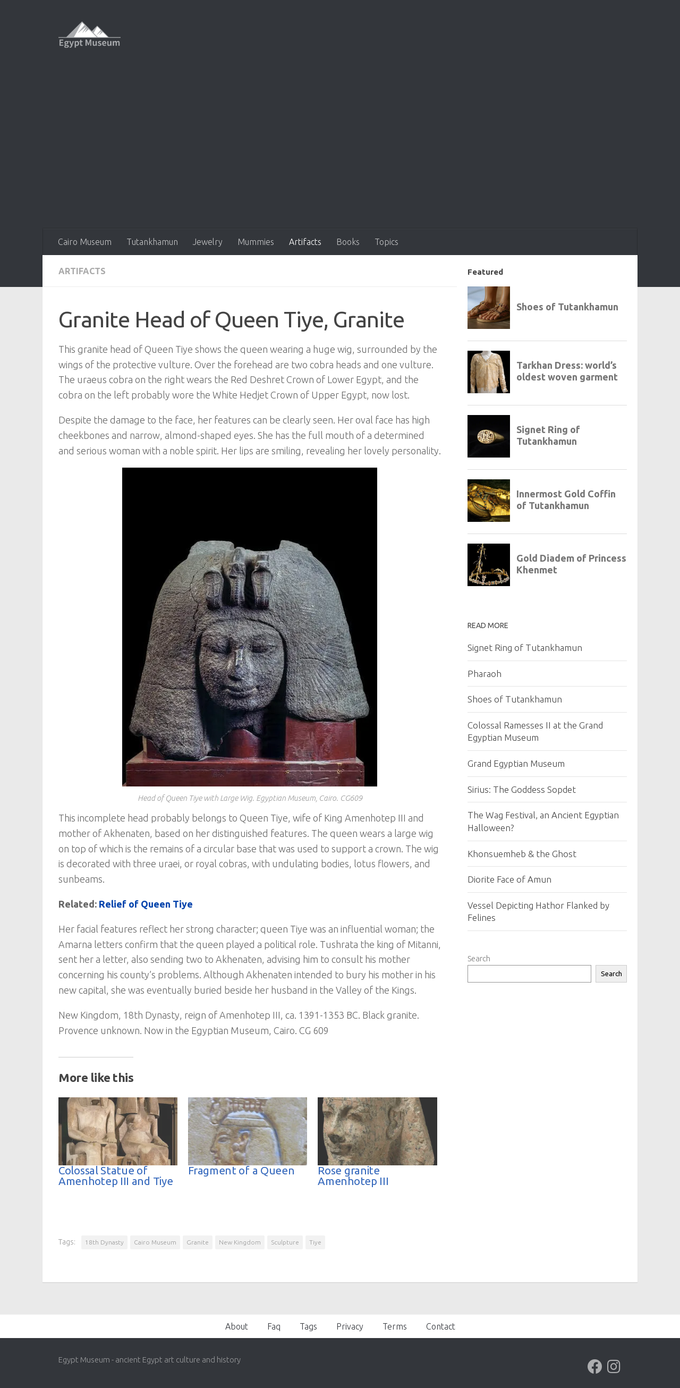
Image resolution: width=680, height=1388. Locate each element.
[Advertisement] (340, 148)
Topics (386, 242)
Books (348, 242)
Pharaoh (485, 673)
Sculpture (285, 1242)
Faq (273, 1326)
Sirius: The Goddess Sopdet (522, 789)
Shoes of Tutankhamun (515, 699)
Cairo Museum (85, 242)
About (236, 1326)
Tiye (315, 1242)
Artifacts (305, 242)
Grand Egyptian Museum (516, 763)
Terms (394, 1326)
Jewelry (208, 242)
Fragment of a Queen (241, 1170)
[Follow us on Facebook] (595, 1366)
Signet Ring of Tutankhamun (525, 647)
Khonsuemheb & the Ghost (522, 854)
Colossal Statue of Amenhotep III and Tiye (115, 1175)
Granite (197, 1242)
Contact (440, 1326)
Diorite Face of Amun (509, 879)
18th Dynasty (104, 1242)
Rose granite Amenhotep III (353, 1175)
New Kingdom (240, 1242)
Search (479, 958)
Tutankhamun (152, 242)
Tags (308, 1326)
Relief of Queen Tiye (146, 904)
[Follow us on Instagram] (614, 1366)
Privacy (349, 1326)
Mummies (255, 242)
